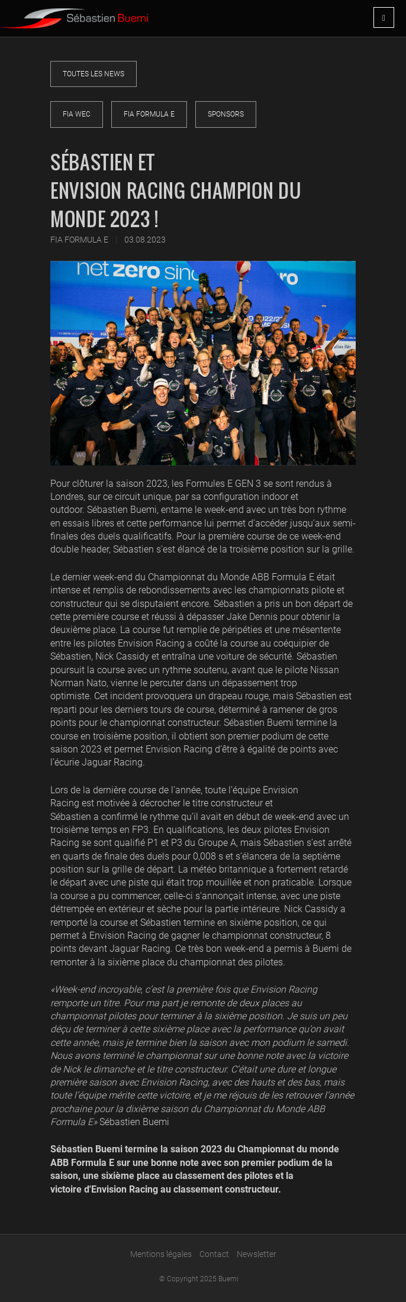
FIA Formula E (149, 114)
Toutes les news (93, 74)
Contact (214, 1254)
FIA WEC (77, 114)
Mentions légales (161, 1254)
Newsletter (256, 1254)
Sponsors (226, 114)
